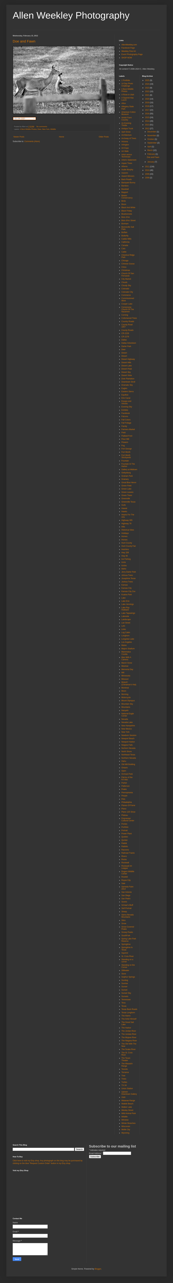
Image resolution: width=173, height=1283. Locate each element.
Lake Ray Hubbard (125, 608)
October (151, 139)
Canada (124, 245)
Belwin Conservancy (127, 196)
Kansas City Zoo (128, 591)
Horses (124, 540)
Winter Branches (128, 1123)
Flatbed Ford (126, 436)
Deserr (124, 353)
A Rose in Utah (127, 95)
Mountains (125, 707)
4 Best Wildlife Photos (28, 129)
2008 (147, 178)
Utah (123, 1097)
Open (123, 771)
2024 (147, 84)
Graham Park (127, 476)
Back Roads (126, 179)
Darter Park (126, 346)
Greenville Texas (128, 502)
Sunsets (124, 996)
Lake (123, 598)
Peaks (124, 789)
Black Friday (126, 211)
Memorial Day (127, 669)
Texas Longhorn (128, 1012)
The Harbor (126, 1028)
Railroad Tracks (128, 853)
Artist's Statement (128, 160)
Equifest (124, 395)
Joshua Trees (127, 582)
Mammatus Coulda (126, 653)
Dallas (124, 340)
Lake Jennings (127, 604)
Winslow (125, 1120)
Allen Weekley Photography (71, 15)
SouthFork (125, 935)
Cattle (123, 252)
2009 (147, 174)
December (152, 132)
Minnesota (125, 676)
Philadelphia (126, 802)
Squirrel (124, 953)
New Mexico (126, 729)
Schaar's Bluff (127, 905)
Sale (123, 883)
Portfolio (124, 827)
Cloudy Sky (126, 285)
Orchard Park (127, 774)
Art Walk (125, 151)
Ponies (124, 824)
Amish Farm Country (126, 119)
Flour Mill (125, 439)
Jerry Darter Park (128, 572)
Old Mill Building (128, 764)
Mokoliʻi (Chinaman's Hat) (128, 683)
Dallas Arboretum (128, 343)
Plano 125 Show (128, 812)
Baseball (125, 189)
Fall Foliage (126, 423)
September (152, 143)
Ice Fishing (126, 559)
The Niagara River (129, 1041)
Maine (124, 645)
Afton (123, 103)
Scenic (124, 902)
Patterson (125, 786)
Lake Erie (125, 601)
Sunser (124, 986)
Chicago (124, 260)
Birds (123, 201)
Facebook (125, 413)
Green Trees (126, 495)
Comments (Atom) (32, 141)
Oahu (123, 761)
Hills (123, 527)
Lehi (123, 626)
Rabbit (124, 843)
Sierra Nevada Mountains (127, 916)
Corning (124, 315)
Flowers (124, 442)
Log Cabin (125, 632)
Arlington (125, 145)
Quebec (124, 837)
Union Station (127, 1088)
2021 (147, 95)
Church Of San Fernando (127, 274)
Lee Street (125, 623)
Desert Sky (126, 372)
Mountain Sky (127, 704)
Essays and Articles (126, 402)
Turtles (124, 1082)
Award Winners (127, 176)
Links (123, 629)
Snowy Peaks (127, 932)
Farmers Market (128, 429)
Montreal (125, 688)
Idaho (123, 569)
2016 (147, 114)
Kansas (124, 585)
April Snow (125, 132)
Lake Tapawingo (128, 613)
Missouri (125, 679)
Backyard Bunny (128, 182)
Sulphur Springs (128, 977)
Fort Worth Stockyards (126, 456)
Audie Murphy (127, 169)
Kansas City (126, 588)
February (151, 154)
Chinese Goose (128, 264)
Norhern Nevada (128, 748)
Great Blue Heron (128, 482)
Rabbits (124, 846)
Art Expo (125, 148)
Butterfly (124, 236)
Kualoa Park (126, 594)
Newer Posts (18, 137)
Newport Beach (127, 738)
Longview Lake (127, 639)
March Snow (126, 663)
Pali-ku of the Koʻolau (127, 778)
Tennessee (126, 999)
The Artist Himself (128, 1019)
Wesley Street (127, 1110)
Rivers (124, 856)
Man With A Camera (126, 658)
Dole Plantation (127, 379)
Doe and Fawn (24, 41)
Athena (124, 166)
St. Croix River (127, 956)
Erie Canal (125, 398)
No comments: (42, 126)
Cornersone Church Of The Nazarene (127, 309)
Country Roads (127, 321)
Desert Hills (126, 362)
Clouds (124, 282)
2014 (147, 121)
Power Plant (126, 834)
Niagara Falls (127, 745)
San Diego (125, 895)
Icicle (123, 562)
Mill (122, 672)
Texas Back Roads (129, 1009)
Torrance (125, 1072)
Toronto (124, 1069)
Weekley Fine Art (128, 51)
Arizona (124, 141)
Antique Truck (127, 128)
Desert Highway (128, 359)
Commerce (126, 295)
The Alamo (125, 1016)
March (150, 150)
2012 (147, 128)
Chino (123, 267)
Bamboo (125, 186)
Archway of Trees (128, 138)
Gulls (123, 505)
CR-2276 (125, 337)
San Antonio (126, 892)
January (151, 162)
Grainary (125, 479)
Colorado (125, 289)
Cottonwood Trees (129, 318)
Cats (123, 248)
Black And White (128, 207)
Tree (123, 1076)
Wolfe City (125, 1129)
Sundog (124, 980)
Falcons (124, 416)
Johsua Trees (127, 575)
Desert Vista (126, 375)
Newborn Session (128, 735)
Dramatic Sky (127, 385)
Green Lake (126, 489)
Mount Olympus (128, 701)
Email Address (96, 1153)
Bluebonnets (126, 214)
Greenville (125, 498)
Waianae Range (128, 1100)
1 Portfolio (125, 80)
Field (123, 432)
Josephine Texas (128, 578)
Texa (123, 1003)
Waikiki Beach (127, 1104)
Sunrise (124, 983)
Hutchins (125, 549)
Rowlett (124, 877)
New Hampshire (128, 726)
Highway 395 (126, 520)
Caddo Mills (126, 239)
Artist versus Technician (126, 155)
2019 (147, 102)
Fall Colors (125, 420)
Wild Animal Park (128, 1113)
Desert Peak (126, 369)
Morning (124, 694)
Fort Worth (125, 452)
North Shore (126, 751)
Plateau (124, 815)
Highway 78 (126, 523)
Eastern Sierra (127, 391)
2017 (147, 110)
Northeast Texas (128, 755)
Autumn (124, 173)
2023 (147, 88)
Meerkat (124, 666)
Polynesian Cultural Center (127, 819)
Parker (124, 783)
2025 (147, 80)
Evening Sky (126, 407)
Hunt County (126, 543)
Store (123, 974)
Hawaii (124, 508)
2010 (147, 170)
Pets (123, 799)
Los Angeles (126, 642)
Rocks (124, 859)
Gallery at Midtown (129, 469)
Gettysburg (126, 473)
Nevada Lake (127, 722)
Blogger (98, 1269)
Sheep (124, 911)
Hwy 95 (124, 556)
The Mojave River (128, 1037)
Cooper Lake (126, 304)
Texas (123, 1006)
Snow (123, 923)
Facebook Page (128, 48)
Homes (124, 536)
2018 (147, 106)
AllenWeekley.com (129, 45)
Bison (123, 204)
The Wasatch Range (127, 1065)
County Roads (127, 330)
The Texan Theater (125, 1059)
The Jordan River (128, 1031)
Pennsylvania (127, 792)
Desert (124, 356)
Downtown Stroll (128, 382)
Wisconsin (125, 1126)
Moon (123, 691)
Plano (123, 809)
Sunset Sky (126, 993)
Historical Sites (127, 530)
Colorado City (127, 292)
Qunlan (124, 840)
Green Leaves (127, 492)
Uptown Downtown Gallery (129, 1093)
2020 (147, 99)
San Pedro (125, 898)
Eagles (124, 388)
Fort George (126, 449)
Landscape (126, 619)
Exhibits (124, 410)
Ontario (124, 768)
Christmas (125, 270)
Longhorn (125, 636)
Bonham (125, 224)
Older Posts (104, 137)
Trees (123, 1079)
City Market (126, 279)
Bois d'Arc (125, 217)
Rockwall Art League (126, 867)
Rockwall (125, 863)
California (125, 242)
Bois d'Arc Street (128, 220)
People (124, 796)
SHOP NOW (126, 58)
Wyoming (125, 1133)
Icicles (124, 565)
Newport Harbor (128, 742)
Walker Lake (126, 1107)
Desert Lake (126, 366)
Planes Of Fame (128, 805)
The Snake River (128, 1049)
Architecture (126, 135)
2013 (147, 125)
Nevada (124, 719)
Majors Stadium (128, 649)
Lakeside (125, 616)
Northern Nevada (128, 758)
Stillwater (125, 970)
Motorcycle (126, 697)
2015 (147, 117)
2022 (147, 91)
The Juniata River (128, 1034)
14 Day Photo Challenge (127, 84)
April (149, 147)
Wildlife (53, 129)
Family (124, 426)
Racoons (125, 850)
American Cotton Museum (128, 113)
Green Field (126, 486)
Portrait (124, 830)
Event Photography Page (132, 54)
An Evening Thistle (126, 124)
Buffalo (124, 232)
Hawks (124, 511)
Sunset (124, 990)
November (152, 135)
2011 (147, 166)
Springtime (125, 944)
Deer (39, 129)
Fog (123, 445)
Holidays (125, 533)
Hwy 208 (125, 552)
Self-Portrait (126, 908)
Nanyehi (124, 710)
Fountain (125, 461)
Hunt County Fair (128, 546)
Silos (123, 920)
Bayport (124, 192)
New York (46, 129)
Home (61, 137)
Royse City (126, 880)
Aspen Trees (126, 163)
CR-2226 (125, 333)
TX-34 (124, 1085)
